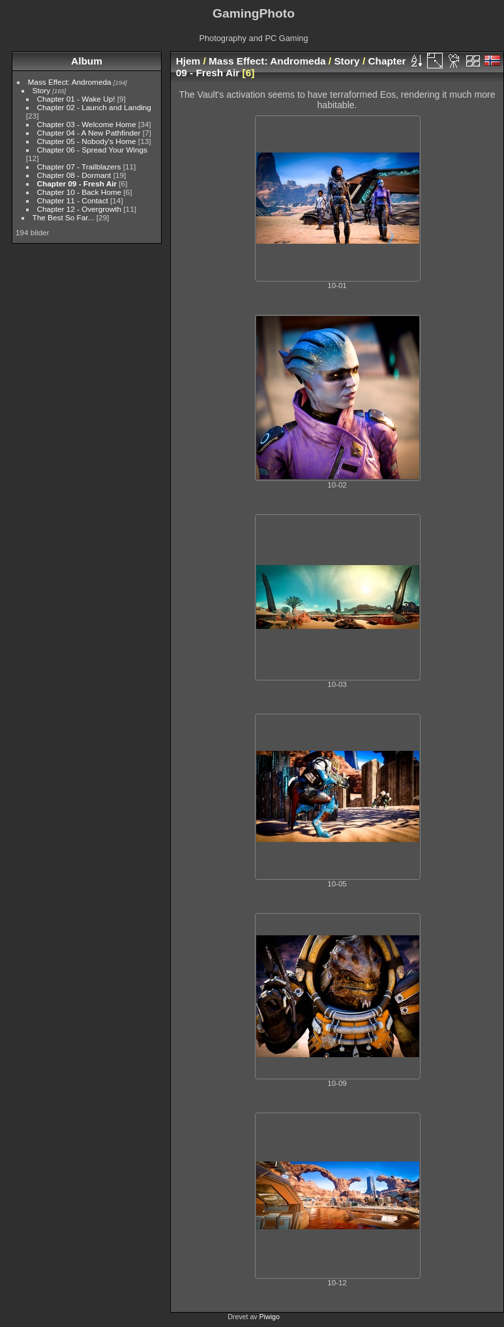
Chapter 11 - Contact (72, 200)
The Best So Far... (64, 217)
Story (41, 90)
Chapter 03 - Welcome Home (86, 124)
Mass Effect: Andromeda (69, 82)
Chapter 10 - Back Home (79, 192)
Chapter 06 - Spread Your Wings (92, 149)
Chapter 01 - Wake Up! (76, 99)
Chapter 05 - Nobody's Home (86, 141)
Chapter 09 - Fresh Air (77, 183)
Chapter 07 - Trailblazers (79, 166)
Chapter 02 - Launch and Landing (94, 107)
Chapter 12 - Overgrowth (79, 209)
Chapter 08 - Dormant (74, 175)
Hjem (188, 60)
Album (86, 60)
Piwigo (269, 1316)
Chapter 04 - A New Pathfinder (89, 132)
